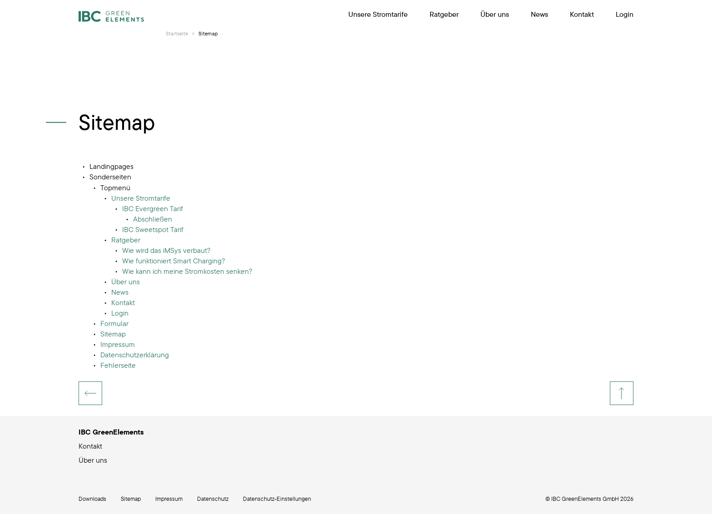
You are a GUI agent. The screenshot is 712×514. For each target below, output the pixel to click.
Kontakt (90, 445)
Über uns (93, 460)
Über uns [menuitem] (494, 14)
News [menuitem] (539, 14)
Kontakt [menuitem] (582, 14)
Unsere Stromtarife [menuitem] (378, 14)
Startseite (177, 33)
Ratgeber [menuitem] (444, 14)
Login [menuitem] (624, 14)
